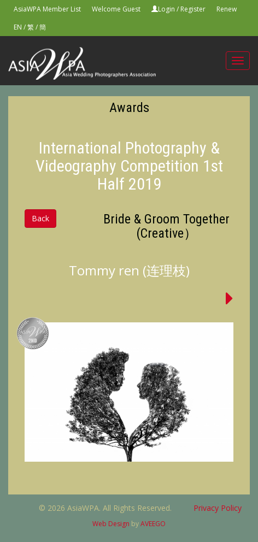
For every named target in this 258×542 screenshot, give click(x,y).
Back (40, 218)
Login (166, 9)
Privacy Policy (218, 508)
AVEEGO (153, 523)
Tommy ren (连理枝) (129, 270)
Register (193, 9)
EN (18, 27)
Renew (226, 9)
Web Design (111, 523)
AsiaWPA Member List (47, 9)
